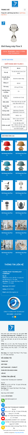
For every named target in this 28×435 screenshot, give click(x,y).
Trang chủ (3, 13)
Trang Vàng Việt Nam (19, 432)
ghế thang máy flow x (13, 13)
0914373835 (11, 51)
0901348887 (12, 286)
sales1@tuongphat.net (12, 292)
